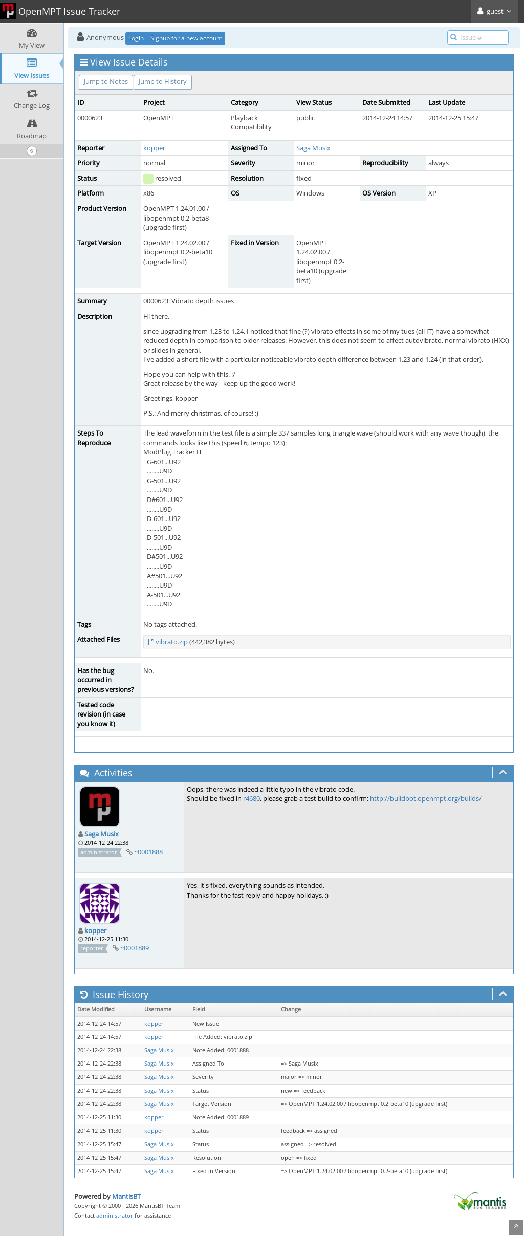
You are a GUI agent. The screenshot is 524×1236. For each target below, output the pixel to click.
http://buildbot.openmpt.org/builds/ (426, 798)
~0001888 (148, 851)
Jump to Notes (106, 81)
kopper (154, 148)
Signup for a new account (186, 38)
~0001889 (134, 947)
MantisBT (126, 1196)
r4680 (251, 798)
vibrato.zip (172, 641)
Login (136, 38)
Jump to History (163, 81)
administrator (114, 1215)
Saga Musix (313, 148)
